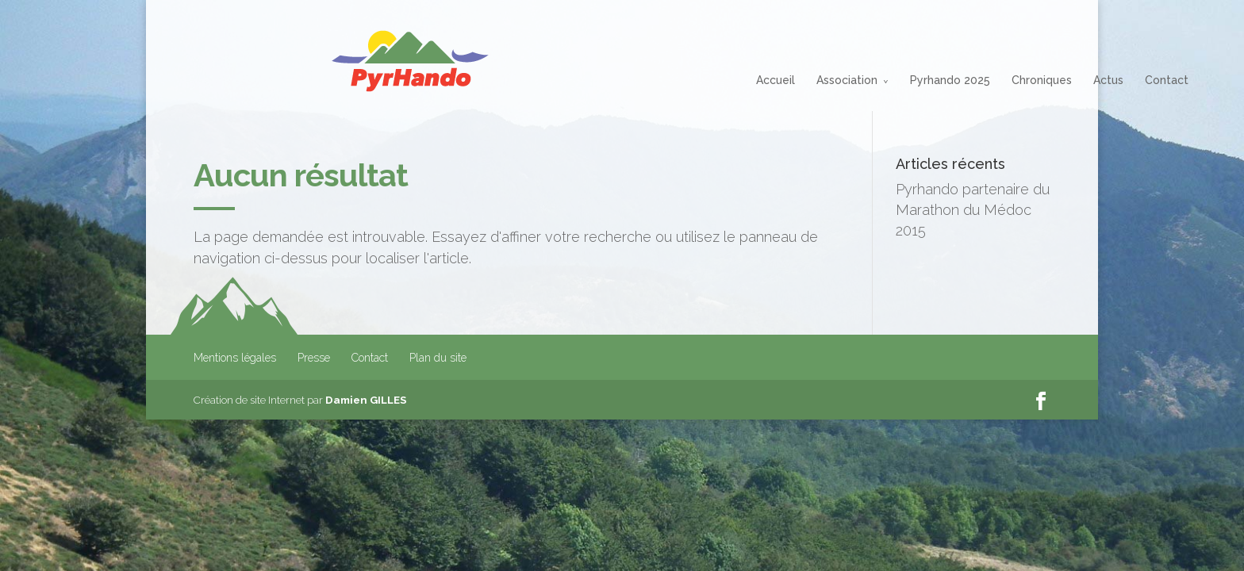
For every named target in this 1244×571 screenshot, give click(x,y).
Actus (970, 80)
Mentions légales (235, 357)
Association (708, 80)
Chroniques (903, 80)
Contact (1028, 80)
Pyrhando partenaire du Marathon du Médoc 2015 (973, 210)
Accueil (637, 80)
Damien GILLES (366, 399)
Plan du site (437, 357)
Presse (314, 357)
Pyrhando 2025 (812, 80)
